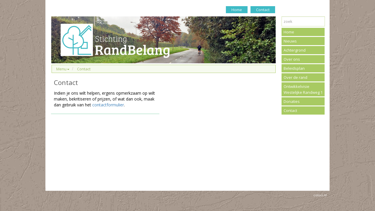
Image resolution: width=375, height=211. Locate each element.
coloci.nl (320, 195)
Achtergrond (295, 50)
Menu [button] (62, 69)
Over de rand (295, 77)
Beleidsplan (294, 68)
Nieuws (290, 41)
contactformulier (108, 105)
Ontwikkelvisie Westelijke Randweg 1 (303, 89)
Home (236, 9)
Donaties (292, 101)
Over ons (292, 59)
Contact (263, 9)
